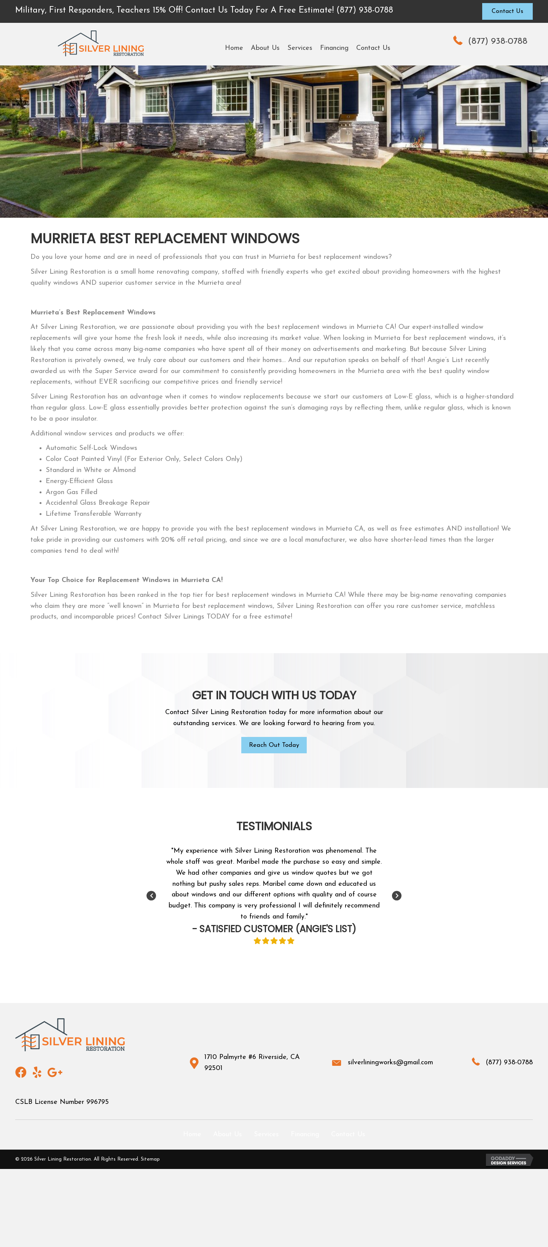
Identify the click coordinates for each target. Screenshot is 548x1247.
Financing (305, 1135)
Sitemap (150, 1160)
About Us (227, 1135)
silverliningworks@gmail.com (390, 1063)
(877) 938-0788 (497, 41)
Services (266, 1135)
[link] (234, 48)
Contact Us (348, 1135)
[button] (507, 11)
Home (192, 1135)
